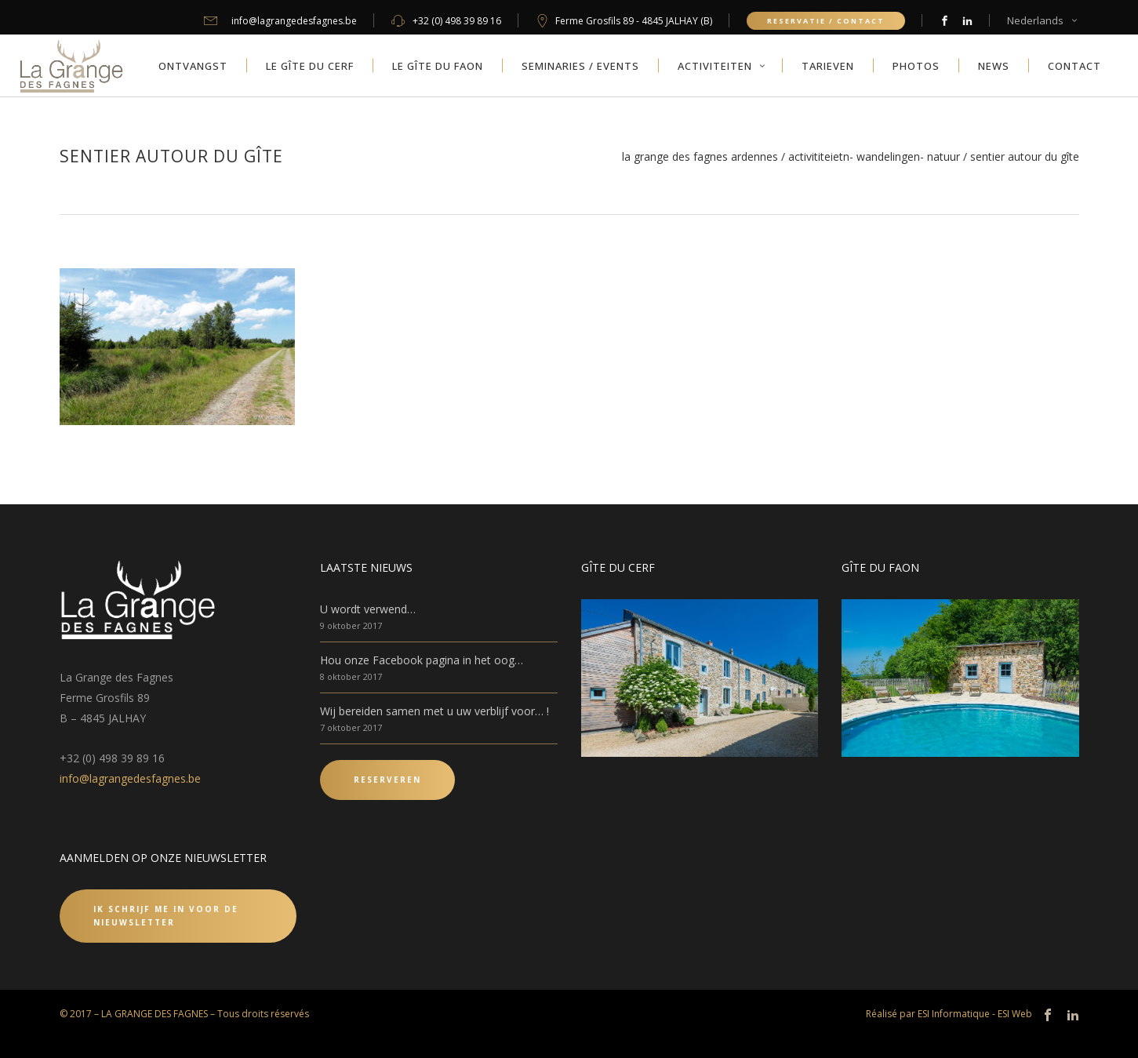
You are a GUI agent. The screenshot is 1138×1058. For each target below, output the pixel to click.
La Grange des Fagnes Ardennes (700, 156)
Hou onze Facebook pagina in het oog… (421, 660)
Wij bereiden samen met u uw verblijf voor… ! (434, 711)
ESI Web (1015, 1013)
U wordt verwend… (368, 609)
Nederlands (1035, 20)
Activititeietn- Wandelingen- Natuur (874, 156)
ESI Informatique (954, 1013)
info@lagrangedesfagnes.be (130, 778)
